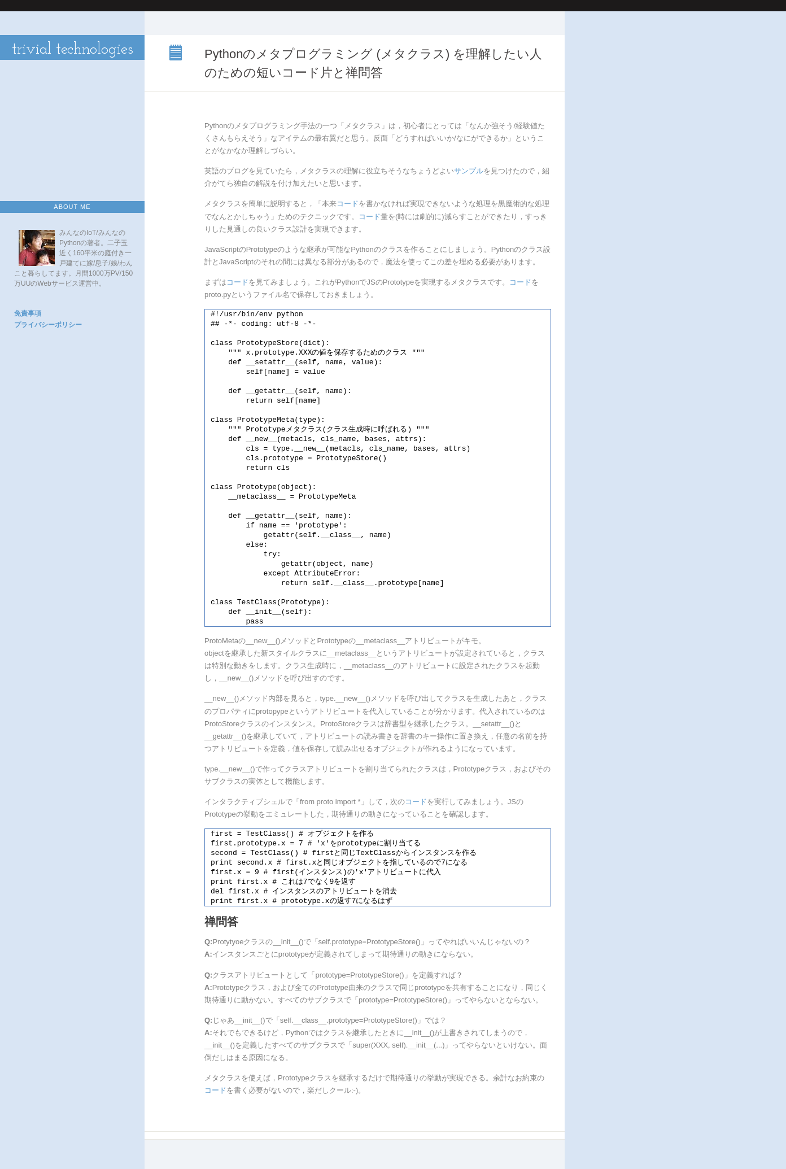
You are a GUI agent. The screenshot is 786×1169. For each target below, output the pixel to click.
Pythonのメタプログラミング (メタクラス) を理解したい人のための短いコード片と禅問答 (177, 54)
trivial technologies (72, 50)
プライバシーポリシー (48, 325)
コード (348, 203)
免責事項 (27, 313)
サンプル (468, 171)
